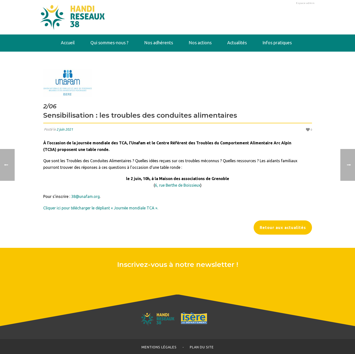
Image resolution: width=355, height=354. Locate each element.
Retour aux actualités (283, 227)
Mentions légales (159, 347)
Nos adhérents (158, 42)
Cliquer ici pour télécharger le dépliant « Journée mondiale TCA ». (100, 208)
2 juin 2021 (64, 129)
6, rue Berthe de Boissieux (177, 185)
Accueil (68, 42)
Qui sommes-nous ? (109, 42)
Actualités (237, 42)
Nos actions (200, 42)
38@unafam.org (85, 196)
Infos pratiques (277, 42)
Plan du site (202, 347)
